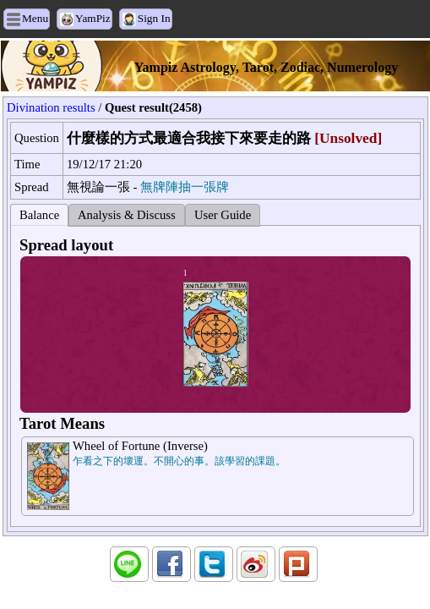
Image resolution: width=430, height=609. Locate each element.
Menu (35, 18)
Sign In (154, 18)
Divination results (51, 107)
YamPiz (93, 18)
